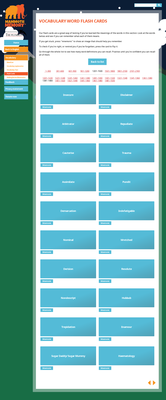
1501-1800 (110, 71)
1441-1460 (85, 80)
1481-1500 (110, 80)
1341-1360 (135, 78)
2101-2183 (135, 71)
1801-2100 (122, 71)
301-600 (60, 71)
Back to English (12, 49)
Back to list (97, 61)
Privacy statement (14, 88)
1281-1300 (97, 78)
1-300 (47, 71)
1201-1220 (48, 78)
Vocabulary (10, 57)
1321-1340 (122, 78)
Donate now (11, 96)
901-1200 (84, 71)
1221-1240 (60, 78)
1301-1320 (110, 78)
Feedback (9, 82)
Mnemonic (46, 107)
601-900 (72, 71)
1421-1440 (72, 80)
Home (16, 42)
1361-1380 (147, 78)
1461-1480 (97, 80)
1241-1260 (72, 78)
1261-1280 (85, 78)
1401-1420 (60, 80)
